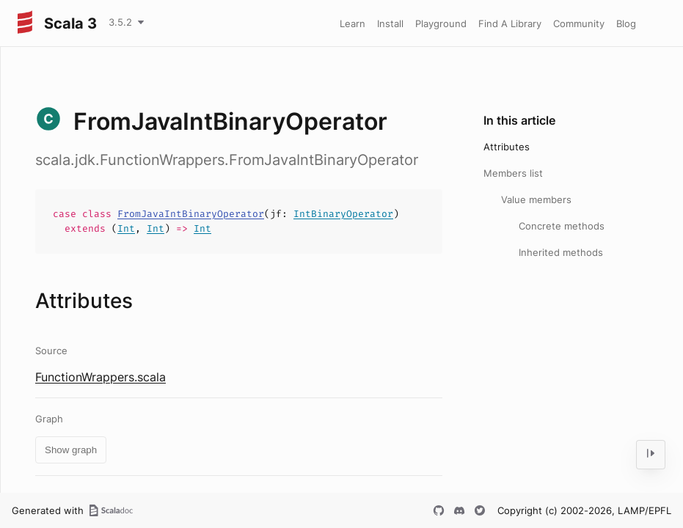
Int (126, 228)
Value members (536, 199)
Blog (626, 23)
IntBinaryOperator (343, 214)
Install (390, 23)
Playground (441, 23)
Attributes (506, 147)
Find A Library (509, 23)
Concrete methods (562, 226)
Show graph (71, 449)
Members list (513, 173)
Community (579, 23)
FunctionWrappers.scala (100, 377)
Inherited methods (561, 252)
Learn (352, 23)
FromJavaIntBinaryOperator (190, 214)
